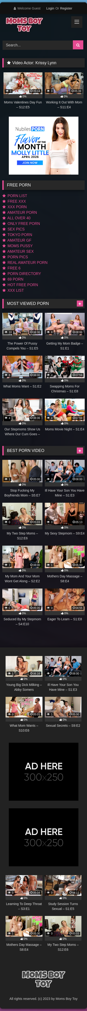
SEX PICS (13, 229)
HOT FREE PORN (20, 285)
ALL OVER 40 (16, 218)
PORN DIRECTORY (21, 274)
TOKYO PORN (17, 235)
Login (50, 8)
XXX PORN (14, 207)
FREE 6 (11, 268)
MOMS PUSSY (17, 246)
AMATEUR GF (16, 240)
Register (66, 8)
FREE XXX (14, 201)
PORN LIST (14, 196)
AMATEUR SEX (18, 251)
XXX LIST (13, 290)
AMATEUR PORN (19, 212)
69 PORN (12, 279)
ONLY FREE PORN (21, 224)
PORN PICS (15, 257)
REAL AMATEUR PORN (25, 263)
